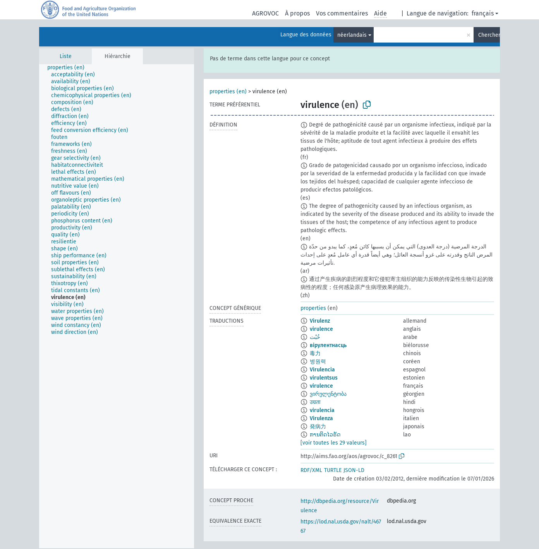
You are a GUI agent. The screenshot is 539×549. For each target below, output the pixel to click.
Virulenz (320, 321)
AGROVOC (265, 13)
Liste (66, 56)
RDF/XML (311, 470)
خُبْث (315, 337)
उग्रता (315, 402)
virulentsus (324, 378)
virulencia (322, 410)
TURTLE (333, 470)
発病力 (318, 426)
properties (313, 308)
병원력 (318, 361)
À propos (297, 13)
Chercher (489, 35)
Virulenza (321, 418)
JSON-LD (353, 470)
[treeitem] (69, 67)
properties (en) (228, 91)
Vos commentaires (342, 13)
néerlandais (352, 35)
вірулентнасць (328, 345)
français (483, 13)
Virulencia (322, 369)
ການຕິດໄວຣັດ (325, 434)
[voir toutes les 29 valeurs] (333, 443)
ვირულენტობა (328, 394)
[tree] (116, 306)
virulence (321, 329)
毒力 (315, 353)
